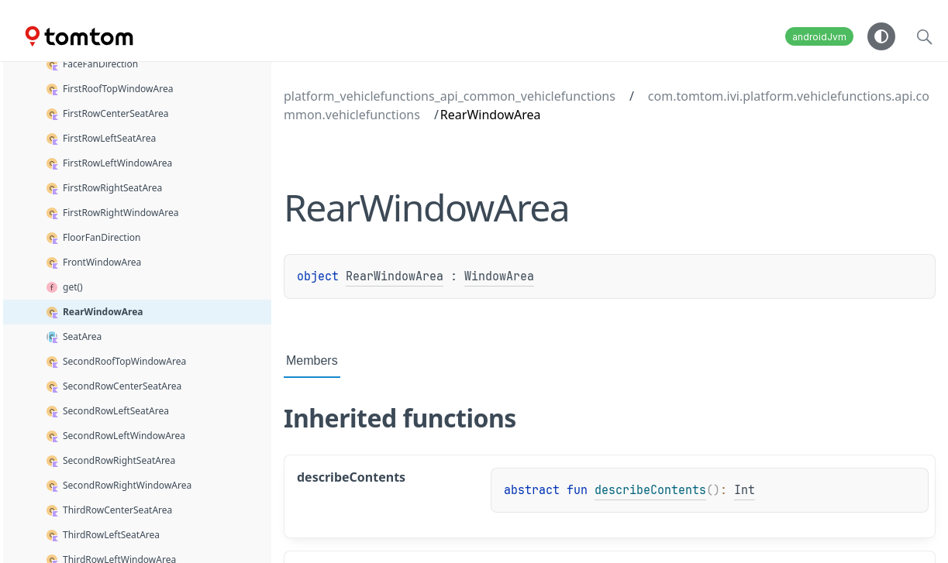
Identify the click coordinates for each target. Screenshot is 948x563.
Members (312, 360)
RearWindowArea (394, 276)
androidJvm (819, 37)
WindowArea (499, 276)
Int (744, 490)
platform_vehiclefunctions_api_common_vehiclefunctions (449, 96)
